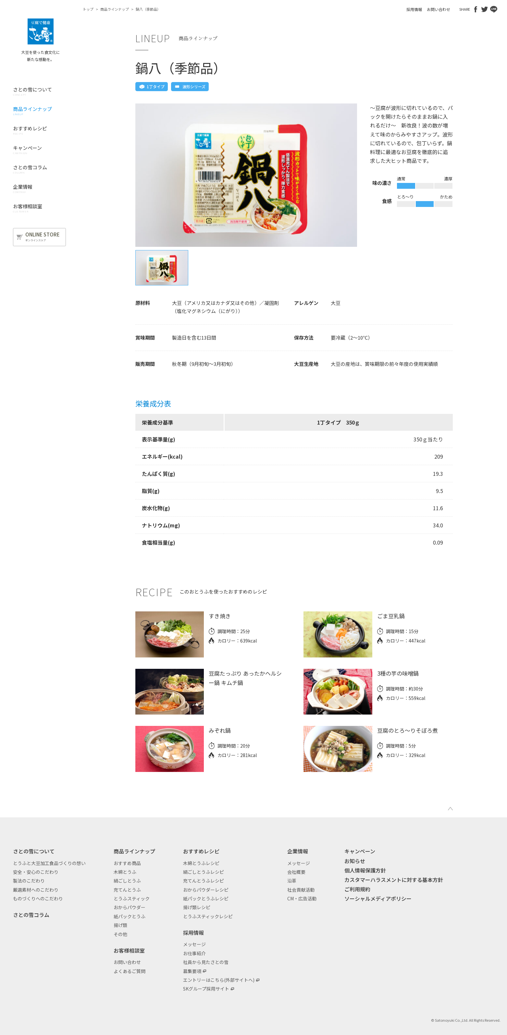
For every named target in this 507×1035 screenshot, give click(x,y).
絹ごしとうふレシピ (203, 872)
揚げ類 (120, 925)
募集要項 (192, 971)
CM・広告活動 (301, 898)
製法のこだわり (29, 880)
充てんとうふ (127, 889)
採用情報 (414, 9)
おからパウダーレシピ (206, 889)
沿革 (291, 880)
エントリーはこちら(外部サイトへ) (218, 980)
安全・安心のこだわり (35, 872)
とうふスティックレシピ (208, 916)
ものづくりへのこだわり (38, 898)
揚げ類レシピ (196, 907)
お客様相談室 (129, 950)
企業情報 (297, 851)
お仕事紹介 (194, 953)
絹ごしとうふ (127, 880)
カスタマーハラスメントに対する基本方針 (393, 880)
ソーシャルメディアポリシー (378, 898)
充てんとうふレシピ (203, 880)
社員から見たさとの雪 (206, 962)
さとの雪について (34, 851)
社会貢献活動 (301, 889)
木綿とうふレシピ (201, 863)
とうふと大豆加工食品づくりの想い (49, 863)
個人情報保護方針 (365, 870)
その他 (120, 934)
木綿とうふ (125, 872)
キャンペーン (359, 851)
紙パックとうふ (129, 916)
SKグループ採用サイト (206, 988)
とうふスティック (132, 898)
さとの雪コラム (31, 915)
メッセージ (194, 944)
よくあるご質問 (129, 971)
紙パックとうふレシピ (206, 898)
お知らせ (354, 861)
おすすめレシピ (201, 851)
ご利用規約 (357, 889)
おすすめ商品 (127, 863)
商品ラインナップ (114, 9)
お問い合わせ (438, 9)
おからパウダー (129, 907)
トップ (88, 9)
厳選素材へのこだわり (35, 889)
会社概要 (296, 872)
